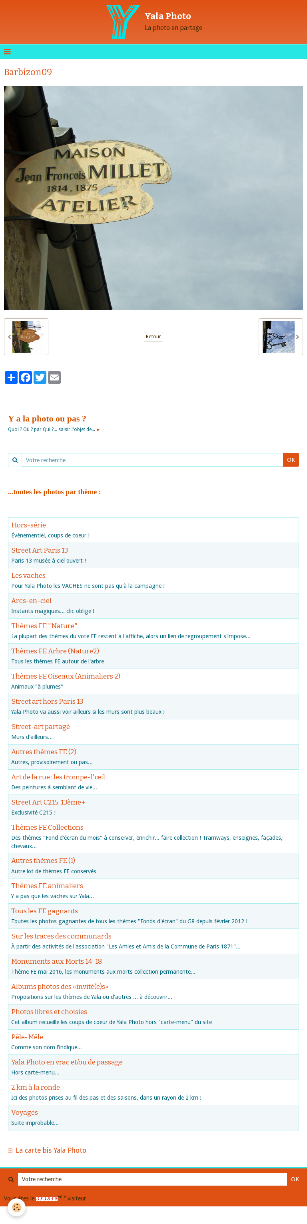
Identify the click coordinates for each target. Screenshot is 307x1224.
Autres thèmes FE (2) (43, 751)
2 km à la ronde (35, 1087)
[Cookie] (17, 1207)
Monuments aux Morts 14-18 (56, 961)
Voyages (24, 1112)
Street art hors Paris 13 (47, 701)
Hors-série (28, 525)
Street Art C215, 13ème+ (48, 802)
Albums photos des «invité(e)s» (59, 986)
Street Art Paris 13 (39, 550)
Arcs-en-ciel (31, 600)
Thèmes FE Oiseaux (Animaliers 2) (65, 676)
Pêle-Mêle (27, 1037)
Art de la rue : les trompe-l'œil (58, 777)
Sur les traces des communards (61, 936)
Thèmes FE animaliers (47, 886)
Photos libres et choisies (49, 1012)
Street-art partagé (40, 726)
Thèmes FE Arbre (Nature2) (55, 651)
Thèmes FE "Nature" (44, 625)
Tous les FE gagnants (44, 911)
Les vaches (28, 575)
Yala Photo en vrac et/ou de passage (67, 1062)
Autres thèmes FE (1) (43, 861)
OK (291, 459)
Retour (153, 336)
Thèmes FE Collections (47, 827)
